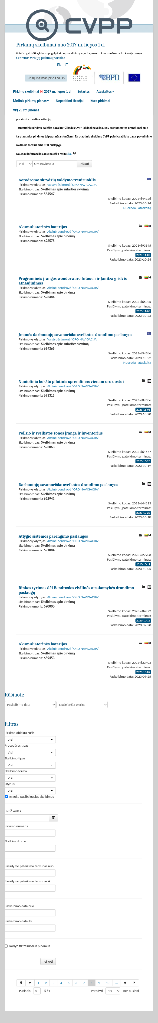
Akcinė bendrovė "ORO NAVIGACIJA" (73, 231)
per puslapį (131, 991)
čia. (69, 154)
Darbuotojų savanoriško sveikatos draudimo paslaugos (68, 484)
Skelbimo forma (16, 771)
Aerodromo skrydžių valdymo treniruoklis (57, 180)
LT (66, 64)
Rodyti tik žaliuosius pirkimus (27, 946)
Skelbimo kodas (15, 841)
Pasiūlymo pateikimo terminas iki (28, 881)
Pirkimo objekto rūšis (19, 733)
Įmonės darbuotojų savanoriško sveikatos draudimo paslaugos (75, 334)
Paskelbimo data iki (18, 921)
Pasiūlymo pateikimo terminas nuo (29, 866)
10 (107, 983)
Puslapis (24, 991)
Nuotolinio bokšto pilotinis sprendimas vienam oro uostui (71, 381)
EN (59, 64)
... (116, 983)
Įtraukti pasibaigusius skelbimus (29, 796)
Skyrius (10, 784)
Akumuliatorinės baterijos (43, 227)
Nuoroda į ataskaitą (137, 208)
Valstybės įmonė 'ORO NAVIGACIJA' (72, 185)
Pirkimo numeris (16, 826)
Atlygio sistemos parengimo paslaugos (53, 536)
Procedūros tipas (16, 745)
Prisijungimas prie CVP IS (46, 78)
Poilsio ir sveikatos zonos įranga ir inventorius (61, 433)
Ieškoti (84, 164)
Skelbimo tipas (15, 758)
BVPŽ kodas (13, 811)
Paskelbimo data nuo (19, 906)
